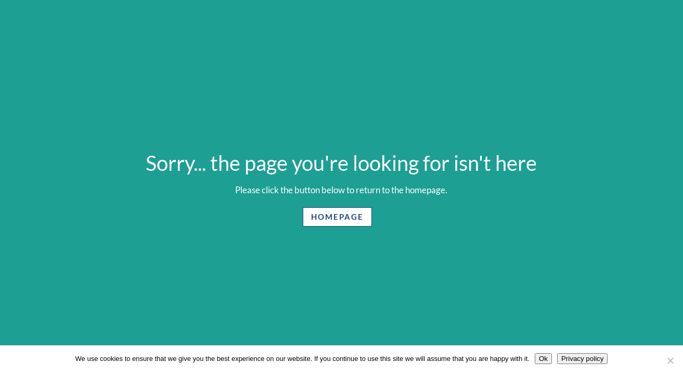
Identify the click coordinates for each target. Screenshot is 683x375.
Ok (543, 358)
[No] (670, 360)
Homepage (337, 216)
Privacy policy (582, 358)
